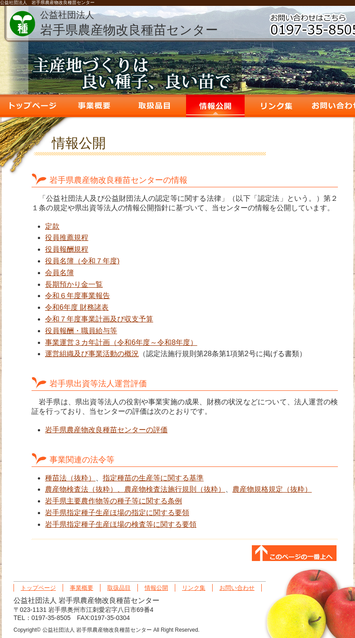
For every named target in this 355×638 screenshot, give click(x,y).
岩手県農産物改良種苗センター (129, 23)
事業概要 (93, 106)
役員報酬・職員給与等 (81, 331)
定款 (52, 226)
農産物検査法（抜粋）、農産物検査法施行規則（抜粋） (135, 489)
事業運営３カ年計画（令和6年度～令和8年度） (121, 342)
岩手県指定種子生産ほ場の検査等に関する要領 (120, 524)
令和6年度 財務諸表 (77, 307)
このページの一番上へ (294, 553)
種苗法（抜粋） (70, 478)
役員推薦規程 (66, 237)
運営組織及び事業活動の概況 (92, 353)
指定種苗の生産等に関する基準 (153, 478)
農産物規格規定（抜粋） (272, 489)
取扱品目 (154, 106)
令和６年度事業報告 (77, 295)
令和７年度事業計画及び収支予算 (99, 319)
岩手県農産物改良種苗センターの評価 (106, 430)
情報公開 (215, 106)
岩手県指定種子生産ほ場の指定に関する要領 (117, 512)
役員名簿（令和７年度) (82, 261)
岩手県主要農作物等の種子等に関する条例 (113, 501)
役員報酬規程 (66, 249)
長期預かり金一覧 (74, 284)
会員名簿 (59, 272)
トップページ (33, 106)
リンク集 (276, 106)
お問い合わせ (237, 587)
